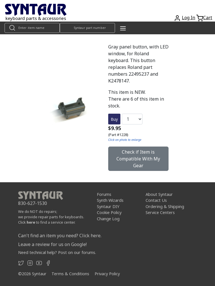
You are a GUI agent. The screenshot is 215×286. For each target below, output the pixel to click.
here (31, 222)
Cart (207, 17)
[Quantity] (132, 119)
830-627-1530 (32, 203)
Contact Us (156, 200)
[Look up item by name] (32, 28)
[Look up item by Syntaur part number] (87, 28)
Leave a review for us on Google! (52, 244)
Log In (188, 17)
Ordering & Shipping (165, 206)
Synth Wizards (110, 200)
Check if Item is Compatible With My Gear (138, 159)
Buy (114, 119)
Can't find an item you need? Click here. (59, 235)
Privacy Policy (107, 273)
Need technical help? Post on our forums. (57, 252)
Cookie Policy (109, 212)
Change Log (108, 218)
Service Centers (160, 212)
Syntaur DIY (108, 206)
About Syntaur (159, 194)
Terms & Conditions (70, 273)
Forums (104, 194)
